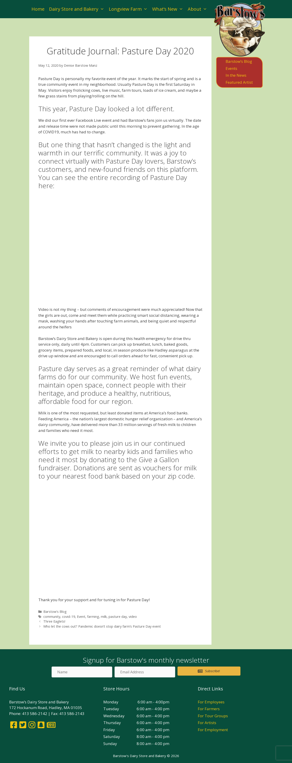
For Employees (211, 702)
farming (93, 616)
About (198, 9)
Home (37, 9)
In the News (236, 75)
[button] (208, 671)
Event (81, 616)
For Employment (213, 729)
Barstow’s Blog (239, 61)
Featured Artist (239, 82)
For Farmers (209, 708)
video (133, 616)
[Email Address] (145, 672)
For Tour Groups (213, 715)
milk (104, 616)
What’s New (168, 9)
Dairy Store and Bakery (78, 9)
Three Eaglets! (54, 621)
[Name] (82, 672)
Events (231, 68)
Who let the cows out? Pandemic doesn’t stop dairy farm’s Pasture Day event (102, 626)
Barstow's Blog (55, 611)
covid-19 (68, 616)
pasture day (118, 616)
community (51, 616)
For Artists (207, 722)
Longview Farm (129, 9)
